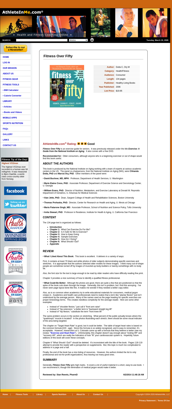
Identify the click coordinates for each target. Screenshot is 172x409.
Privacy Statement (147, 401)
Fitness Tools (22, 394)
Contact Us (98, 394)
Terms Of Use (164, 401)
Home (5, 394)
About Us (80, 394)
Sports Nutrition (59, 394)
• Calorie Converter (12, 95)
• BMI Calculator (11, 90)
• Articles (7, 107)
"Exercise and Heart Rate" (63, 333)
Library (39, 394)
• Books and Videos (12, 112)
